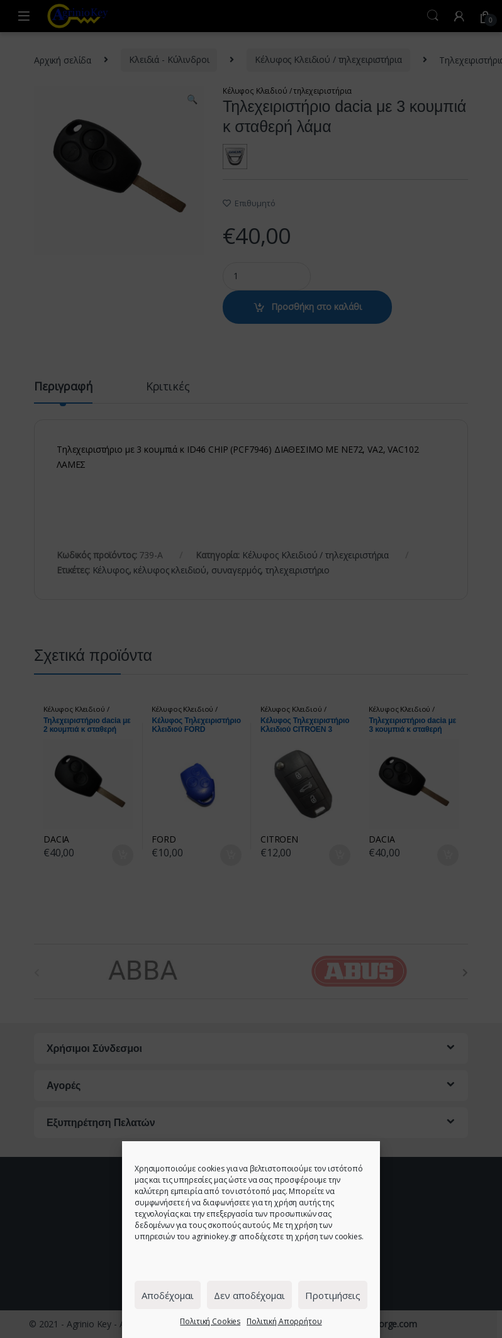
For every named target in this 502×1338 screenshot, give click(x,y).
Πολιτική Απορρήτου (284, 1321)
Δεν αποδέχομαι (249, 1295)
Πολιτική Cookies (210, 1321)
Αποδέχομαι (168, 1295)
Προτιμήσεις (332, 1295)
